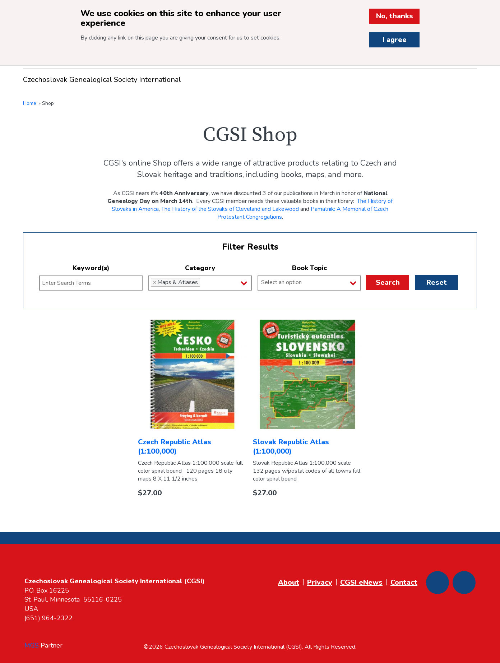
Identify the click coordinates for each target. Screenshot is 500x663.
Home (29, 103)
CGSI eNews (361, 582)
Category (200, 268)
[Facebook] (437, 582)
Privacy (319, 582)
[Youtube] (464, 582)
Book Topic (309, 268)
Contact (403, 582)
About (288, 582)
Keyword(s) (91, 268)
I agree (395, 40)
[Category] (204, 282)
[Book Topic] (312, 282)
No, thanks (394, 16)
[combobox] (200, 283)
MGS (31, 645)
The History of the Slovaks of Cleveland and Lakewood (230, 209)
